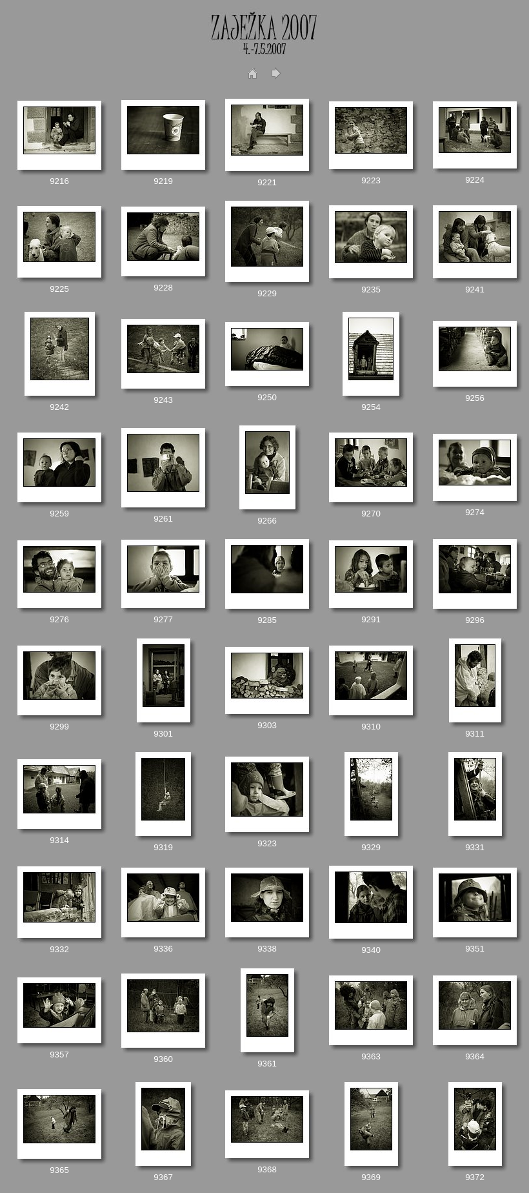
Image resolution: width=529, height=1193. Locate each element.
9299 (59, 726)
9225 (59, 289)
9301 (163, 734)
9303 (267, 725)
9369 (371, 1177)
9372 (474, 1177)
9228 (163, 287)
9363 (371, 1056)
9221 (267, 182)
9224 (474, 180)
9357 (59, 1054)
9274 (474, 512)
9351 (474, 948)
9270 (371, 513)
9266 (267, 520)
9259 (59, 513)
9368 (267, 1169)
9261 (163, 519)
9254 (371, 407)
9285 (267, 620)
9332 (59, 949)
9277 (163, 619)
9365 (59, 1170)
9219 (163, 181)
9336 (163, 948)
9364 (474, 1056)
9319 (163, 847)
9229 (267, 293)
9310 (371, 726)
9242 (59, 407)
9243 (163, 400)
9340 (371, 950)
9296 (474, 620)
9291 (371, 619)
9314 (59, 840)
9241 (474, 289)
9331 (474, 847)
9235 (371, 289)
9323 (267, 843)
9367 (163, 1177)
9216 (59, 181)
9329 (371, 847)
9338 (267, 948)
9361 (267, 1063)
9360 (163, 1059)
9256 (474, 398)
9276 (59, 619)
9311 (474, 734)
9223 (371, 180)
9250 (267, 397)
